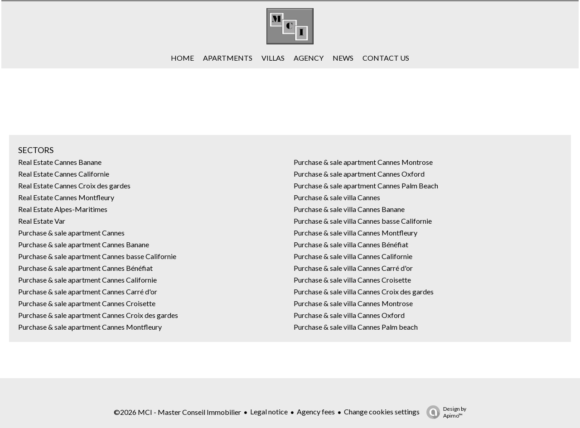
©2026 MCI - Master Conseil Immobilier (177, 412)
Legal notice (269, 411)
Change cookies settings (382, 411)
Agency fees (316, 411)
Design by (444, 412)
